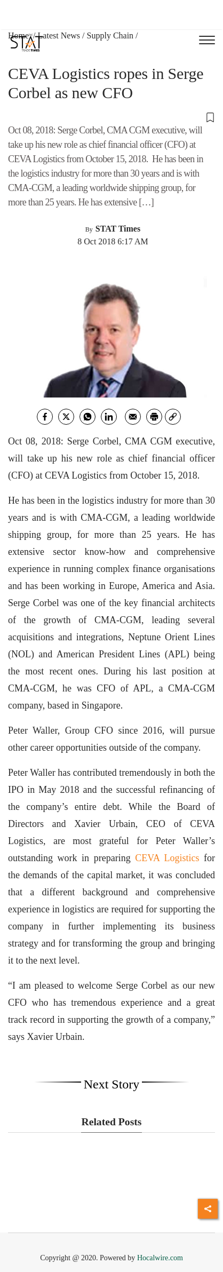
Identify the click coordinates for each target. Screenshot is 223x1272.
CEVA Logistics (169, 858)
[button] (111, 116)
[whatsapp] (87, 417)
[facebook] (45, 417)
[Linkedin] (109, 417)
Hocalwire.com (160, 1258)
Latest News (59, 35)
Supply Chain (110, 35)
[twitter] (66, 417)
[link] (173, 417)
